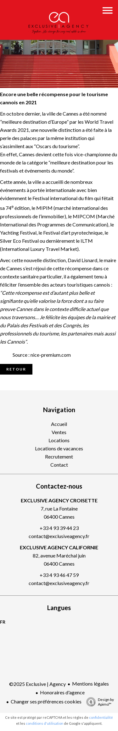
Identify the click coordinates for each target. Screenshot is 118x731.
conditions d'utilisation (44, 723)
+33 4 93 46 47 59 (59, 575)
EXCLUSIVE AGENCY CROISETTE (59, 500)
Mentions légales (90, 684)
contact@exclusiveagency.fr (59, 536)
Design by (98, 702)
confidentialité (101, 717)
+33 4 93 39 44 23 (59, 528)
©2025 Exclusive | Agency (37, 684)
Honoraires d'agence (62, 692)
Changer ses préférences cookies (46, 701)
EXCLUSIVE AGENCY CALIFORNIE (59, 547)
